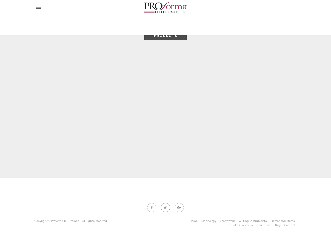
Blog (278, 225)
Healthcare (264, 225)
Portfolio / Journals (240, 225)
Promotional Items (283, 221)
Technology (208, 221)
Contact (289, 225)
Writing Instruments (253, 221)
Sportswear (227, 221)
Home (193, 221)
